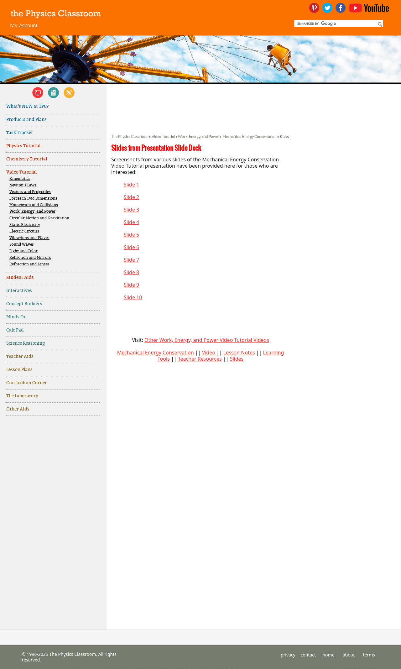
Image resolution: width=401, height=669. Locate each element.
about (349, 655)
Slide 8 (131, 272)
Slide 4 (131, 222)
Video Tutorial (21, 172)
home (328, 655)
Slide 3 (131, 209)
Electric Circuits (24, 231)
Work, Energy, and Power (32, 212)
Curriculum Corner (26, 382)
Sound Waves (21, 245)
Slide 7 (131, 259)
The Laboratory (22, 396)
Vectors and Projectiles (30, 192)
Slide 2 (131, 197)
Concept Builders (24, 303)
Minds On (16, 317)
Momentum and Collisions (33, 205)
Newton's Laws (22, 185)
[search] (338, 23)
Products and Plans (26, 119)
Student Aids (20, 277)
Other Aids (17, 409)
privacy (288, 655)
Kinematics (19, 179)
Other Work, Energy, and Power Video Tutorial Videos (206, 340)
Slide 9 (131, 284)
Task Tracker (19, 132)
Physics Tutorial (23, 146)
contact (308, 655)
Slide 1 (131, 184)
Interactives (19, 290)
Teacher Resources (200, 358)
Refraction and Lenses (29, 264)
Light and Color (23, 251)
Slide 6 (131, 247)
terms (369, 655)
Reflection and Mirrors (30, 258)
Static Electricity (24, 225)
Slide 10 (133, 297)
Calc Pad (15, 330)
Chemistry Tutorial (26, 159)
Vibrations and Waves (29, 238)
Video (208, 352)
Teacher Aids (20, 356)
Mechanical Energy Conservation (249, 136)
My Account (24, 25)
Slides (237, 358)
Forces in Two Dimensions (33, 198)
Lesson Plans (19, 369)
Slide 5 (131, 234)
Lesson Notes (239, 352)
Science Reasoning (25, 343)
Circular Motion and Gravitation (39, 218)
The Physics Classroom (129, 136)
